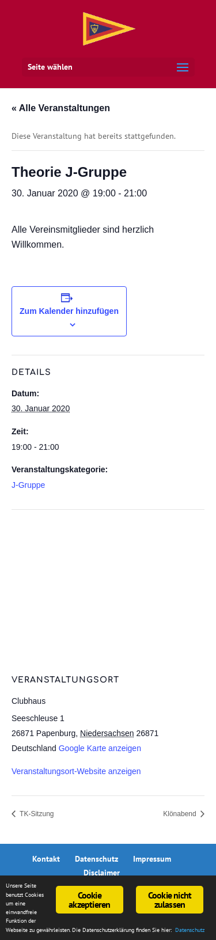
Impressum (152, 859)
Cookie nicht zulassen (169, 899)
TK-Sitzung (36, 814)
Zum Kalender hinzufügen (69, 311)
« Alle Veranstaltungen (61, 108)
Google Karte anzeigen (100, 748)
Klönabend (180, 814)
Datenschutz (96, 859)
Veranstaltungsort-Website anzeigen (76, 771)
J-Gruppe (28, 485)
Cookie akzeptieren (89, 899)
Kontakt (46, 859)
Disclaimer (102, 872)
